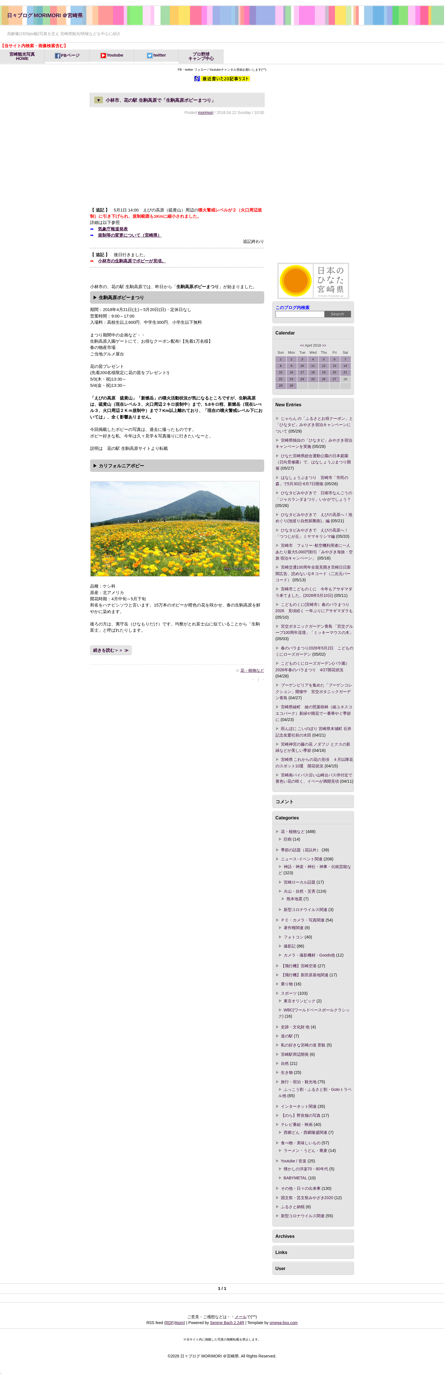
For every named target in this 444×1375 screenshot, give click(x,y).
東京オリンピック (299, 1001)
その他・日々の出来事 (301, 1188)
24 (302, 379)
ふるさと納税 (293, 1207)
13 (334, 366)
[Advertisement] (177, 160)
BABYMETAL (295, 1178)
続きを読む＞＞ (108, 650)
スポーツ (289, 993)
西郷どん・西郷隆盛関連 (305, 1132)
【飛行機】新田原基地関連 (304, 975)
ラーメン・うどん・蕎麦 (305, 1150)
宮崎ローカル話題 (299, 882)
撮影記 (290, 946)
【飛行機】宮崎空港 (299, 966)
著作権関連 (294, 927)
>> (324, 345)
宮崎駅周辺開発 (295, 1054)
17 (302, 372)
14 (345, 366)
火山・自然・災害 (299, 891)
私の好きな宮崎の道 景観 (303, 1045)
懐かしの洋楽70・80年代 (306, 1169)
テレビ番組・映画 (297, 1124)
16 (291, 372)
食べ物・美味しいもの (301, 1143)
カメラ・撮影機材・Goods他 (309, 955)
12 (324, 366)
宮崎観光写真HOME (22, 56)
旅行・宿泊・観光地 (299, 1082)
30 (291, 385)
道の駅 (287, 1036)
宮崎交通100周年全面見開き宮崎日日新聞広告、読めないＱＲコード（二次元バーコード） (313, 573)
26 (324, 379)
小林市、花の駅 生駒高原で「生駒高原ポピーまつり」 (154, 100)
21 (345, 372)
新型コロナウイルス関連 (305, 909)
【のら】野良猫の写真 (301, 1115)
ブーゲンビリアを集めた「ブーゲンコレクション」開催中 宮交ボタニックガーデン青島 (314, 691)
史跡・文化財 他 (295, 1027)
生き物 (287, 1072)
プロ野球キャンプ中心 (201, 56)
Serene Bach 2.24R (227, 1322)
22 (281, 379)
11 (313, 366)
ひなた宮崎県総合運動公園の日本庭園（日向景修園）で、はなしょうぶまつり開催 (313, 462)
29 (281, 385)
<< (302, 345)
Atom (179, 1322)
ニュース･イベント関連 (302, 859)
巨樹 (288, 839)
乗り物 (287, 984)
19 (324, 372)
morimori (205, 112)
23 (291, 379)
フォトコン (294, 937)
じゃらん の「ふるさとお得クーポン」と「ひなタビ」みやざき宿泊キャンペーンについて (314, 424)
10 (302, 366)
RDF (170, 1322)
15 (281, 372)
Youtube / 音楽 (293, 1161)
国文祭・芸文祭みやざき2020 (307, 1197)
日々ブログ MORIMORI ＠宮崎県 (45, 15)
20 (334, 372)
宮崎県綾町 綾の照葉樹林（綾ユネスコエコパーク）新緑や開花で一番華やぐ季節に (314, 713)
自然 (285, 1063)
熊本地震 (294, 899)
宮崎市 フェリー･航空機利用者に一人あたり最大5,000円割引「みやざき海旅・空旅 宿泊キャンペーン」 (314, 551)
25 (313, 379)
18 (313, 372)
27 (334, 379)
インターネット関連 (299, 1106)
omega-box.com (284, 1322)
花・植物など (252, 670)
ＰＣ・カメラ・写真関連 (303, 920)
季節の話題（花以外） (301, 850)
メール (241, 1316)
